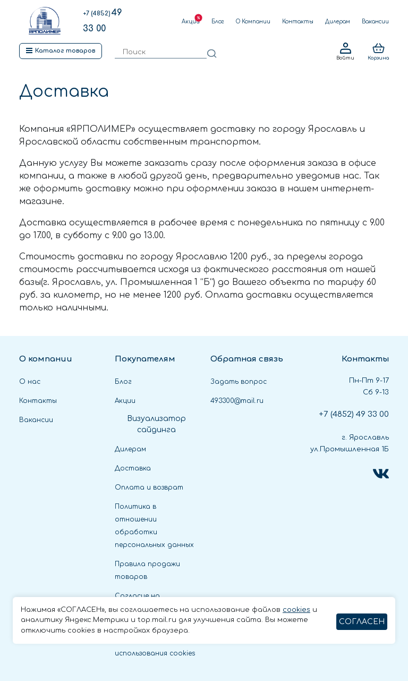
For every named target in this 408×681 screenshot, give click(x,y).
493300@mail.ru (237, 401)
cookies (296, 609)
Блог (217, 21)
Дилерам (337, 21)
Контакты (297, 21)
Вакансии (375, 21)
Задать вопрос (238, 381)
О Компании (253, 21)
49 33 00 (354, 414)
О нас (29, 381)
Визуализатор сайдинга (156, 424)
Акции (191, 21)
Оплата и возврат (149, 487)
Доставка (133, 468)
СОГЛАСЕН (362, 622)
